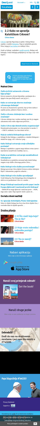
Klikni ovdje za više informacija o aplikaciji (20, 256)
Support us (6, 406)
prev (32, 7)
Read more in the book (30, 64)
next (37, 7)
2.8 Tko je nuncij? (23, 239)
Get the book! (26, 286)
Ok (35, 424)
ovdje (13, 414)
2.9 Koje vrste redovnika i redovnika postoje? (27, 229)
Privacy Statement (8, 402)
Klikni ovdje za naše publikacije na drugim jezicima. (20, 314)
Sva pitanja (7, 7)
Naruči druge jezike (20, 310)
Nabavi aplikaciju (20, 252)
